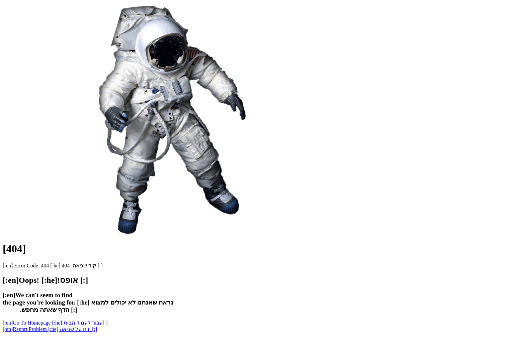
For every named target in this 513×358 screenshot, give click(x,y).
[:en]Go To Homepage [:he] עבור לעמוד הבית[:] (55, 323)
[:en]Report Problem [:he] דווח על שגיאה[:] (50, 329)
